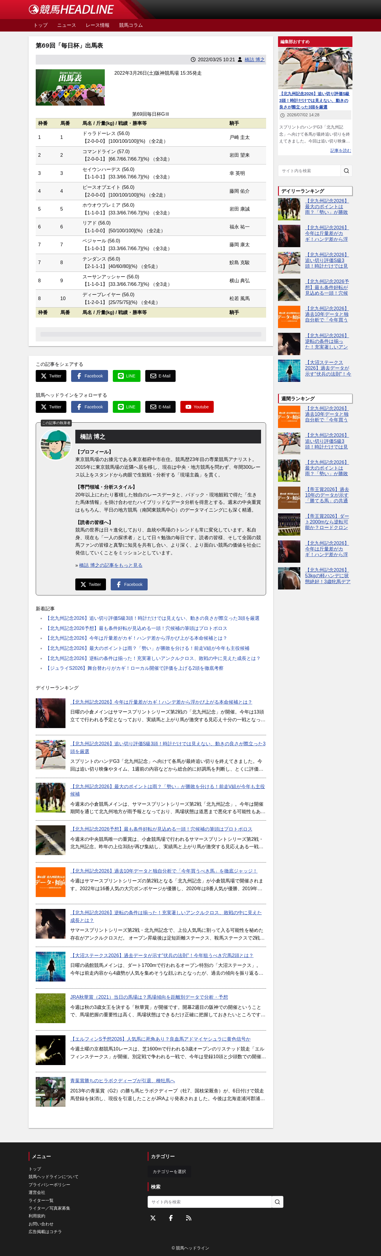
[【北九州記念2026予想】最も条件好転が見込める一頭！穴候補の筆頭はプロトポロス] (50, 840)
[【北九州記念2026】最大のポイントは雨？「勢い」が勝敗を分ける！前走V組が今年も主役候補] (50, 798)
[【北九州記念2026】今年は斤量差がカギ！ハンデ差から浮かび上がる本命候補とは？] (50, 713)
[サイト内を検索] (346, 171)
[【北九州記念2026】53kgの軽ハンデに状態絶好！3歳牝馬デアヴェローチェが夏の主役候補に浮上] (289, 578)
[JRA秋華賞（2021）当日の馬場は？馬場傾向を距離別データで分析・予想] (50, 1008)
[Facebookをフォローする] (170, 1218)
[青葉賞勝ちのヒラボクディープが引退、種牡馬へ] (50, 1092)
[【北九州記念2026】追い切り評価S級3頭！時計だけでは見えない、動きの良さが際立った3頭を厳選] (50, 755)
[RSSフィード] (188, 1218)
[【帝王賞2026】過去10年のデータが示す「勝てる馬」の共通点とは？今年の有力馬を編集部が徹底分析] (289, 498)
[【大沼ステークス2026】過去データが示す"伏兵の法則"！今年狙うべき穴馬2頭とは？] (50, 966)
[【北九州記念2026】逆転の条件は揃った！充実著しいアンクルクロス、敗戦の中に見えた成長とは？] (50, 924)
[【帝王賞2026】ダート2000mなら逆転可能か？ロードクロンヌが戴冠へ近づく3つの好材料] (289, 524)
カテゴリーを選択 (169, 1171)
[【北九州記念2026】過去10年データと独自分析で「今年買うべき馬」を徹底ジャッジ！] (50, 882)
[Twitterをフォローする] (153, 1218)
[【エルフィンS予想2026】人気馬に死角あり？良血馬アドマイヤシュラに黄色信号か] (50, 1050)
